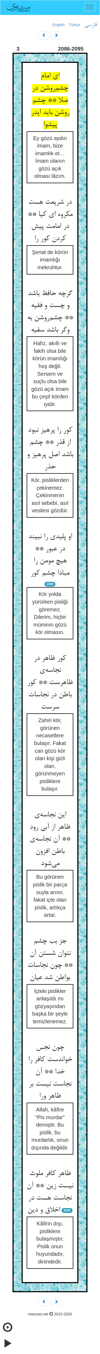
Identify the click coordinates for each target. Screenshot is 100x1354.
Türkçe (74, 25)
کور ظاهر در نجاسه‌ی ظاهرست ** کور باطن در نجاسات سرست (50, 682)
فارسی (90, 25)
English (59, 25)
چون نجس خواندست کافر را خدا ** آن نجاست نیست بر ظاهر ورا (50, 1072)
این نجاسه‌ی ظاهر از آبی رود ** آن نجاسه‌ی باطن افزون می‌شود (50, 839)
